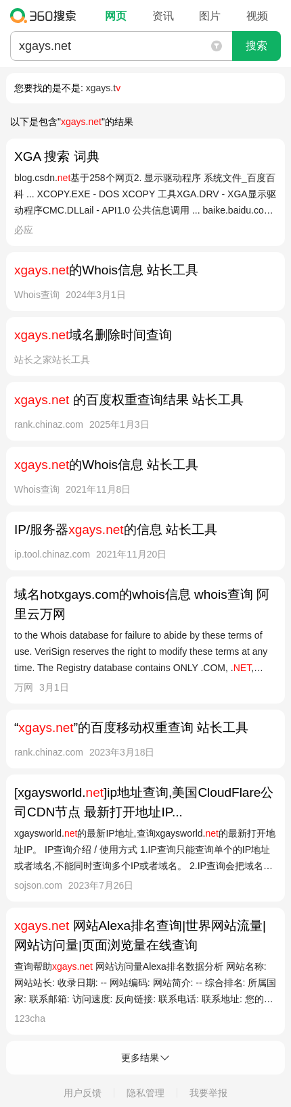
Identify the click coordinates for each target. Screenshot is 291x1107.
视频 (257, 16)
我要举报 (208, 1092)
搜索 (256, 45)
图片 (210, 16)
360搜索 (46, 15)
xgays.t (103, 87)
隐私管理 (145, 1092)
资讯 (163, 16)
